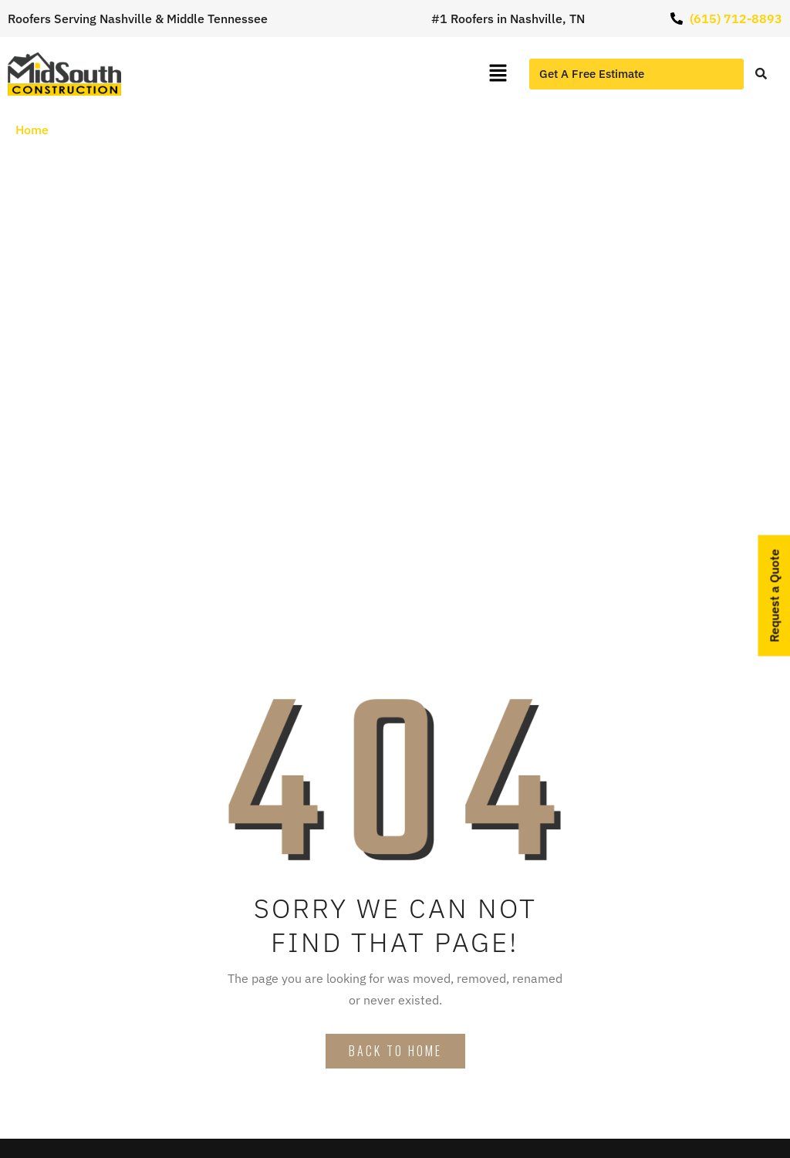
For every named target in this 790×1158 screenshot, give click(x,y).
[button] (497, 73)
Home (32, 129)
